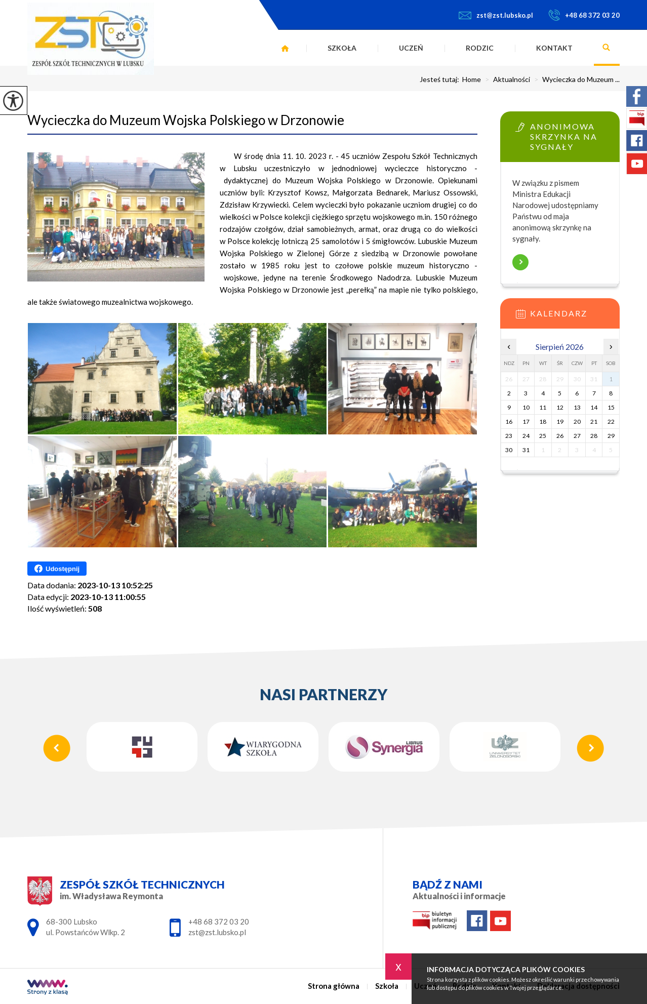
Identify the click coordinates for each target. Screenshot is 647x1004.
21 (593, 421)
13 (577, 407)
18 (542, 421)
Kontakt (554, 48)
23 (508, 435)
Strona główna (285, 48)
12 (559, 407)
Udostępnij (56, 569)
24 (526, 435)
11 (542, 407)
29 (611, 435)
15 (611, 407)
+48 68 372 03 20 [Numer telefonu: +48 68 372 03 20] (218, 921)
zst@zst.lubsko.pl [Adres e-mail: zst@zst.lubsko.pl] (217, 932)
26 (559, 435)
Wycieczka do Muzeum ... (575, 79)
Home (471, 79)
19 (559, 421)
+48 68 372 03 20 (584, 15)
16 (508, 421)
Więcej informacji (520, 262)
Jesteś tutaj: (441, 79)
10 (526, 407)
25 (542, 435)
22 (611, 421)
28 (593, 435)
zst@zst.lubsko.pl (496, 15)
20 (577, 421)
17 (526, 421)
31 (526, 450)
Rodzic (480, 48)
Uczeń (411, 48)
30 (508, 450)
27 (577, 435)
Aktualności (505, 79)
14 (593, 407)
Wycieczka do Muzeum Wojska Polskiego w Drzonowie (185, 120)
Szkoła (342, 48)
